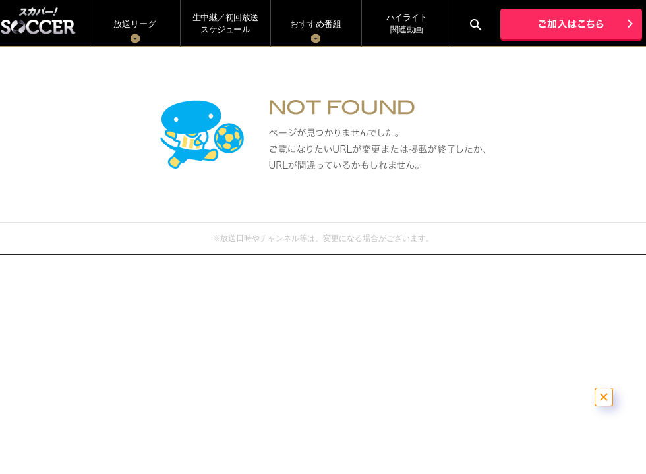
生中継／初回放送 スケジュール (225, 23)
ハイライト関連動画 (407, 23)
